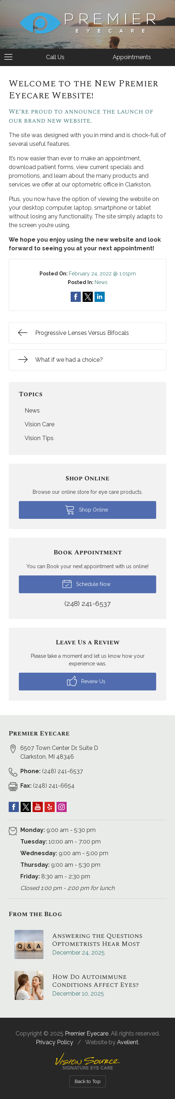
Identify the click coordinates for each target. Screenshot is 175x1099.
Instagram (62, 807)
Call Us (55, 57)
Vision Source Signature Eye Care (87, 1061)
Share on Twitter (88, 297)
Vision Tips (39, 438)
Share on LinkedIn (100, 297)
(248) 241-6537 (51, 771)
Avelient (127, 1042)
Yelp (50, 807)
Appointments (132, 57)
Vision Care (39, 424)
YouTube (38, 807)
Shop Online (86, 509)
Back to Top (88, 1081)
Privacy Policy (54, 1042)
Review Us (86, 681)
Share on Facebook (76, 297)
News (101, 282)
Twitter (26, 807)
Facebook (14, 807)
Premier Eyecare (86, 1033)
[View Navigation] (11, 57)
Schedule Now (86, 583)
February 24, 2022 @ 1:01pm (102, 273)
